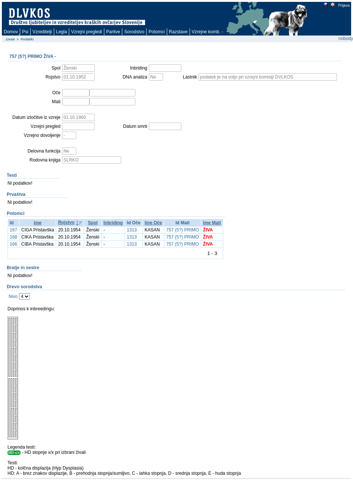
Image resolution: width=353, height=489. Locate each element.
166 (13, 244)
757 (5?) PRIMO (182, 230)
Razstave (178, 31)
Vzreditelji (42, 31)
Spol (93, 222)
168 (13, 237)
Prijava (344, 5)
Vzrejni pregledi (86, 31)
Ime (38, 222)
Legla (61, 31)
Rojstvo (66, 222)
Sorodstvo (134, 31)
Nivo (13, 296)
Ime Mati (212, 222)
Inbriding (113, 222)
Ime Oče (153, 222)
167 (13, 230)
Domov (11, 31)
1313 (132, 230)
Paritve (113, 31)
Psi (25, 31)
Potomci (156, 31)
